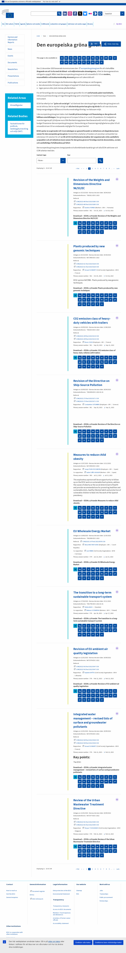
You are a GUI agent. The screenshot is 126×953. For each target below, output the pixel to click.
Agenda (22, 24)
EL (97, 58)
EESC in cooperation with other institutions (14, 934)
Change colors (100, 13)
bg (80, 223)
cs (88, 223)
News (10, 49)
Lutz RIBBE (88, 551)
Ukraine (90, 24)
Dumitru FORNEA (88, 208)
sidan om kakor (54, 941)
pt (80, 232)
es (84, 223)
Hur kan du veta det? (51, 1)
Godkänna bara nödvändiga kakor (108, 942)
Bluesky (85, 13)
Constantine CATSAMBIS (91, 405)
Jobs (101, 891)
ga (80, 227)
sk (88, 232)
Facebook (75, 13)
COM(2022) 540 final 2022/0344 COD (86, 740)
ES (62, 58)
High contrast (95, 13)
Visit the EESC (10, 894)
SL (101, 62)
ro (84, 232)
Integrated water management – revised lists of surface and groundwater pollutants (93, 720)
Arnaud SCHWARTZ (89, 270)
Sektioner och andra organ (77, 24)
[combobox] (114, 13)
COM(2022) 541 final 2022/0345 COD (86, 822)
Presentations (13, 76)
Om (3, 24)
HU (66, 62)
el (106, 223)
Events (10, 56)
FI (88, 62)
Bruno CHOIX (87, 342)
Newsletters (13, 69)
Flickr (90, 13)
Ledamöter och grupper (58, 24)
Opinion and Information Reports (13, 40)
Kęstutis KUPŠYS (88, 673)
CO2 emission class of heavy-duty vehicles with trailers (92, 321)
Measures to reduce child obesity (89, 457)
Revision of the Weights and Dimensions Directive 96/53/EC (91, 184)
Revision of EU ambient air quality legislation (90, 651)
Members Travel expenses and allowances (62, 914)
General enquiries (12, 898)
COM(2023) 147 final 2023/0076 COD (92, 542)
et (102, 223)
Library (32, 895)
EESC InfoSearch (36, 899)
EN (79, 58)
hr (84, 227)
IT (110, 58)
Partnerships (104, 901)
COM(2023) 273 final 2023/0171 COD (86, 399)
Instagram (70, 13)
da (93, 223)
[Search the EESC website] (44, 13)
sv (102, 232)
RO (93, 62)
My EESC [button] (119, 24)
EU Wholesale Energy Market (92, 531)
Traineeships (104, 894)
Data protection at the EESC (62, 891)
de (97, 223)
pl (115, 227)
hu (102, 227)
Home (38, 36)
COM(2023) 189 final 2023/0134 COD (86, 336)
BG (66, 58)
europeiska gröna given (89, 68)
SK (97, 62)
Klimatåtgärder (16, 106)
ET (88, 58)
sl (93, 232)
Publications (13, 83)
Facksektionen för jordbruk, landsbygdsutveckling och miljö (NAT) (19, 128)
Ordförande (45, 24)
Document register (37, 892)
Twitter (80, 13)
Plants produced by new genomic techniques (89, 248)
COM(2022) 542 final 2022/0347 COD (86, 667)
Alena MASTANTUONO (90, 545)
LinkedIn (65, 13)
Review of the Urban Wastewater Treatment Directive (88, 805)
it (88, 227)
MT (71, 62)
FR (93, 58)
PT (84, 62)
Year (68, 155)
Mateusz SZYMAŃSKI (92, 611)
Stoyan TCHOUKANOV (90, 828)
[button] (111, 44)
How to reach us (11, 891)
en (110, 223)
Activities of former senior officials (61, 920)
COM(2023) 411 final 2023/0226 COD (86, 264)
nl (110, 227)
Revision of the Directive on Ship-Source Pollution (91, 383)
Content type (41, 155)
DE (84, 58)
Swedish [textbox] (108, 13)
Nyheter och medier (33, 24)
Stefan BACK (87, 607)
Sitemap (79, 891)
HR (106, 58)
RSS (95, 44)
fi (97, 232)
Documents (12, 63)
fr (115, 223)
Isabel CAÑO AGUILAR (92, 473)
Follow (117, 179)
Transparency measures (61, 906)
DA (75, 58)
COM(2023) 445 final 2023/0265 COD (86, 202)
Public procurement (106, 898)
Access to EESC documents (62, 910)
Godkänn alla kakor (83, 942)
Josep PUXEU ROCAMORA (91, 469)
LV (115, 58)
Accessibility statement (61, 924)
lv (93, 227)
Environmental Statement (61, 894)
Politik (17, 24)
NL (75, 62)
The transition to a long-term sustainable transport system (92, 595)
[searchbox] (51, 160)
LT (62, 62)
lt (97, 227)
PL (79, 62)
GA (101, 58)
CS (71, 58)
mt (106, 227)
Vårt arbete (10, 24)
